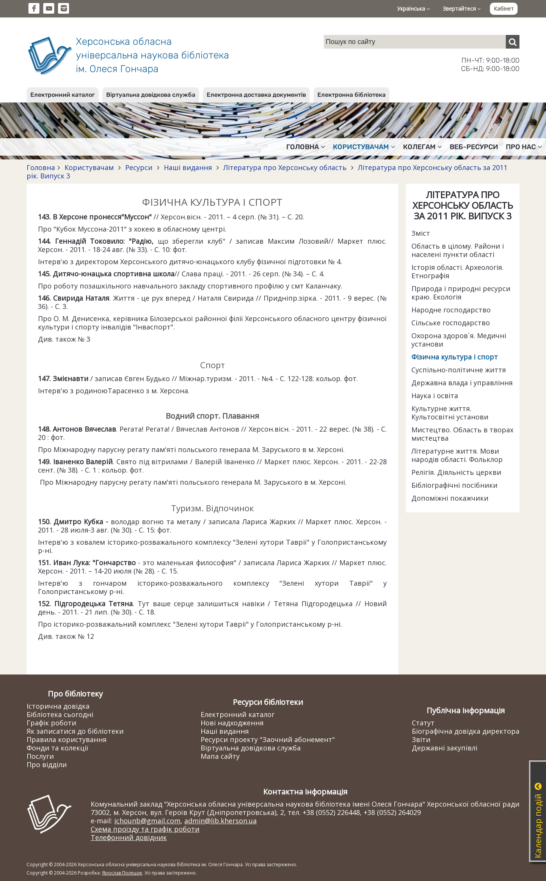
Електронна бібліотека (351, 94)
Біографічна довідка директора (465, 731)
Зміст (420, 233)
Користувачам (89, 167)
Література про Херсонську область (284, 167)
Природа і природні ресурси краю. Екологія (460, 292)
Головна (41, 167)
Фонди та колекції (57, 747)
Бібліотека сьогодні (60, 714)
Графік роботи (51, 722)
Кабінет (504, 8)
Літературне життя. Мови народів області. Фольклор (457, 455)
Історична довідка (58, 706)
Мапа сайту (220, 756)
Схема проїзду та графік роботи (145, 829)
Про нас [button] (524, 147)
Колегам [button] (422, 147)
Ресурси (138, 167)
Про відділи (47, 764)
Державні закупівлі (444, 747)
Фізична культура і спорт (454, 357)
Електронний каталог (62, 94)
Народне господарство (451, 310)
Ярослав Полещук (122, 873)
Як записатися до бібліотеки (75, 731)
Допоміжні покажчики (449, 498)
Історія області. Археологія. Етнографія (457, 271)
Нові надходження (232, 722)
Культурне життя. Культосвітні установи (449, 412)
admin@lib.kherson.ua (220, 820)
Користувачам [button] (364, 147)
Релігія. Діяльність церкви (456, 472)
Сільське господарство (450, 322)
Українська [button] (413, 8)
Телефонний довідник (129, 837)
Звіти (421, 739)
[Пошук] (512, 42)
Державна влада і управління (462, 382)
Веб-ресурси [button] (474, 147)
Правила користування (67, 739)
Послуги (40, 756)
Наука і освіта (434, 395)
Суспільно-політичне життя (458, 370)
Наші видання (188, 167)
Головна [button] (305, 147)
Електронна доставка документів (256, 94)
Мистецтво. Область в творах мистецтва (462, 434)
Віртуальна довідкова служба (150, 94)
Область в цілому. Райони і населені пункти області (457, 250)
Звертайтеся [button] (462, 8)
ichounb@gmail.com (147, 820)
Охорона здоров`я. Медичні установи (458, 339)
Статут (423, 722)
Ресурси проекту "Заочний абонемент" (268, 739)
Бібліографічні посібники (454, 485)
